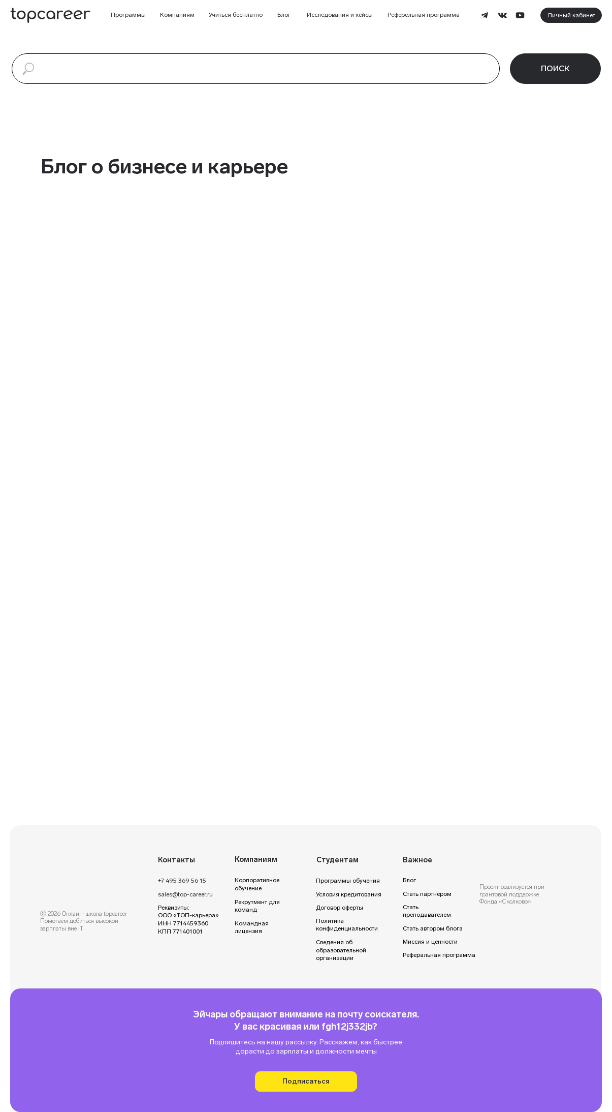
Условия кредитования (348, 894)
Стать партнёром (427, 893)
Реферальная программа (439, 954)
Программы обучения (348, 880)
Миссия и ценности (430, 941)
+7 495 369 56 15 (182, 880)
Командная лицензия (252, 927)
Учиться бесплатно (236, 14)
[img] (87, 864)
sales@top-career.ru (185, 894)
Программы (128, 14)
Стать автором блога (433, 928)
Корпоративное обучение (257, 884)
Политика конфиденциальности (347, 925)
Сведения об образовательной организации (341, 950)
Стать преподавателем (427, 911)
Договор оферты (339, 907)
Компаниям (177, 14)
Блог (284, 14)
